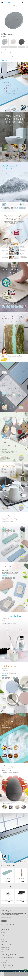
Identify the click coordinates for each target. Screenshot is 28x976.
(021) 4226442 (6, 964)
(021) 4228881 (11, 965)
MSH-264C (7, 900)
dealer (2, 939)
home (2, 5)
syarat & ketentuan (5, 947)
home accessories (21, 5)
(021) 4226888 (8, 962)
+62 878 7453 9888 (10, 967)
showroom (3, 937)
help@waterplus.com (8, 960)
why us (2, 934)
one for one (3, 936)
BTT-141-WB (21, 900)
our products (7, 5)
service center (4, 941)
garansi (2, 951)
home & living (14, 5)
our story (3, 932)
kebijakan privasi (5, 949)
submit (4, 921)
